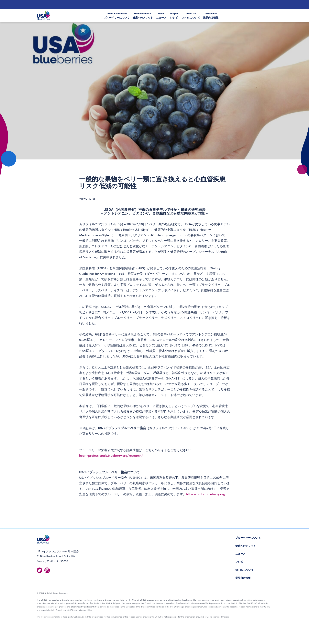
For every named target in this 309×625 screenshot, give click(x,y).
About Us (191, 15)
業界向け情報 (243, 577)
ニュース (240, 553)
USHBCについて (244, 569)
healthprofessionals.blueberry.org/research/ (111, 455)
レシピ (239, 561)
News (161, 15)
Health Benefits (143, 15)
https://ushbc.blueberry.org (205, 494)
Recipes (174, 15)
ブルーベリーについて (248, 537)
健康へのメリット (245, 545)
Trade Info (210, 15)
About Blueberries (116, 16)
